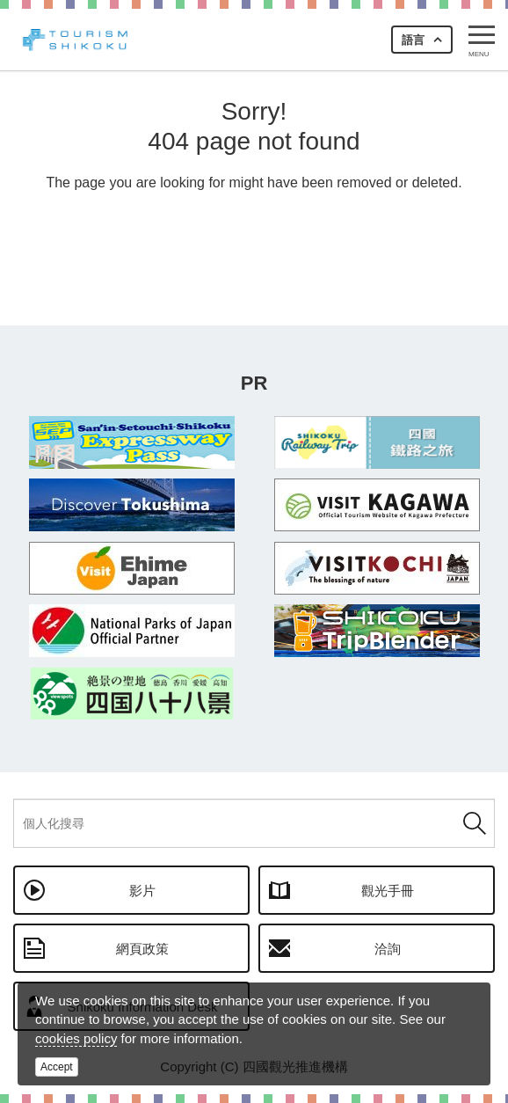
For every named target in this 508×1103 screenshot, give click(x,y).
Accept (56, 1067)
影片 (142, 890)
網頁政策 (142, 948)
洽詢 (387, 948)
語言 (413, 40)
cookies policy (76, 1038)
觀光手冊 (387, 890)
